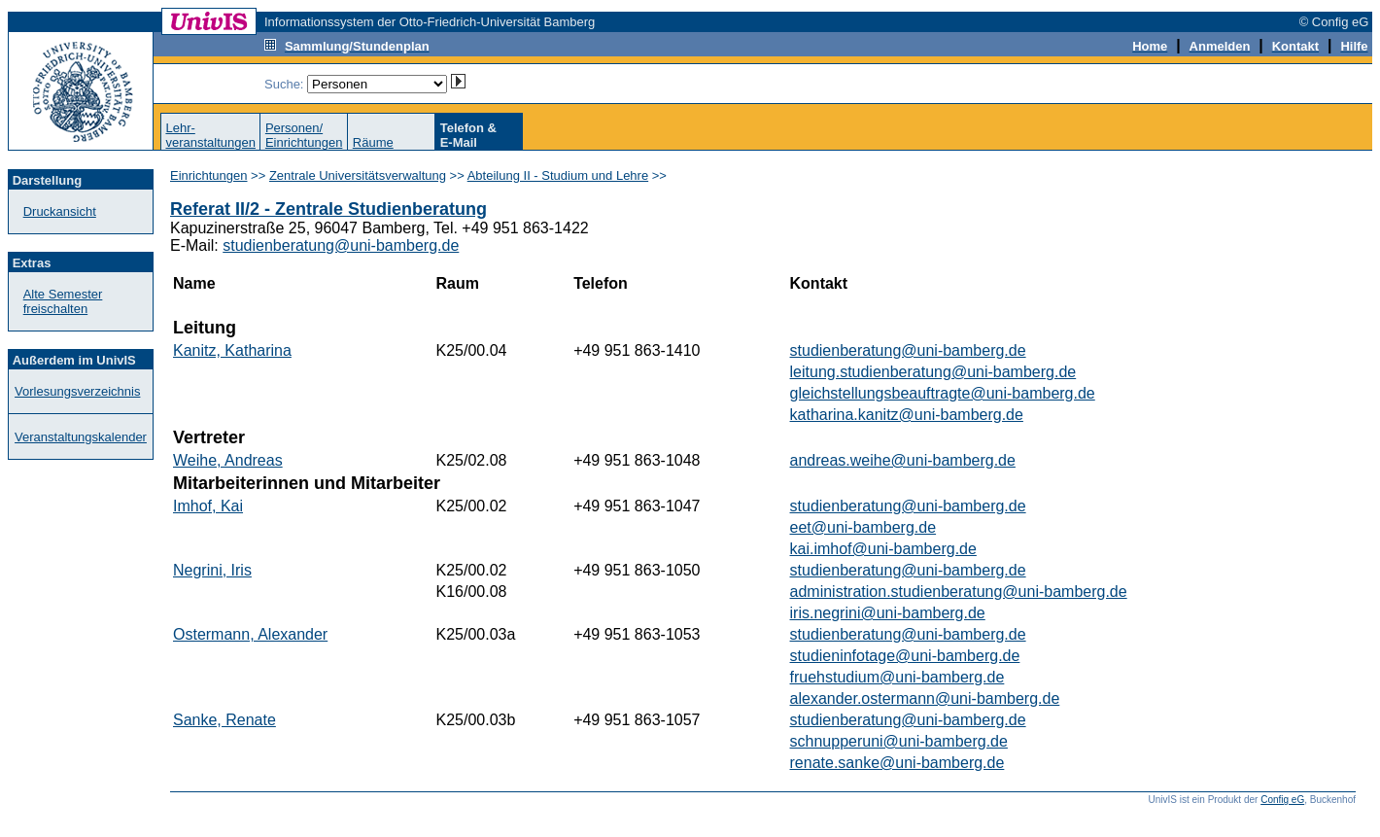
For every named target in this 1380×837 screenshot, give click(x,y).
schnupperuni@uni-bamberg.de (899, 741)
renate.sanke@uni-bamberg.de (897, 762)
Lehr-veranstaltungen (210, 135)
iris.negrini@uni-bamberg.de (887, 613)
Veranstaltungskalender (81, 437)
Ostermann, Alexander (250, 634)
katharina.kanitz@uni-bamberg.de (906, 414)
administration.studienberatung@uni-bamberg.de (958, 591)
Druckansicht (59, 211)
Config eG (1282, 799)
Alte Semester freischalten (63, 301)
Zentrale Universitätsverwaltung (357, 175)
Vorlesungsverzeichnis (77, 391)
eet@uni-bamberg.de (863, 527)
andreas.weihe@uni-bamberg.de (903, 460)
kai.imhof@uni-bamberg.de (883, 549)
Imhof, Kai (208, 506)
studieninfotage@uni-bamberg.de (905, 655)
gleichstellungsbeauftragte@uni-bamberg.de (942, 393)
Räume (373, 142)
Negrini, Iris (212, 570)
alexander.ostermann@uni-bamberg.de (925, 698)
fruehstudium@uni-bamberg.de (897, 677)
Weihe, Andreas (228, 460)
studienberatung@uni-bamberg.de (341, 245)
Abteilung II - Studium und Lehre (557, 175)
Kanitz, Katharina (232, 350)
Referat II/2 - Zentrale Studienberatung (328, 209)
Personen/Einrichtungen (304, 135)
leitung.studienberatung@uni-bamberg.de (933, 372)
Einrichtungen (209, 175)
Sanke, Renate (224, 720)
